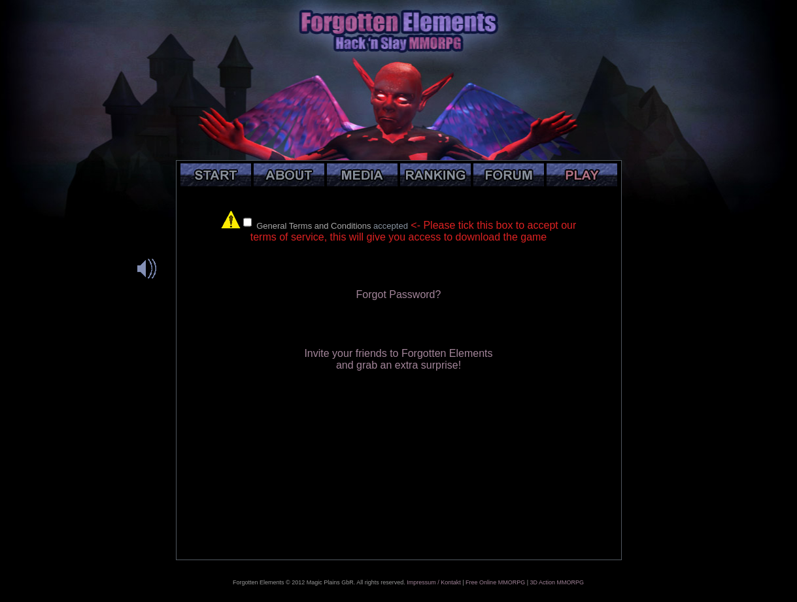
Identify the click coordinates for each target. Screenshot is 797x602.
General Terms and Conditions (313, 226)
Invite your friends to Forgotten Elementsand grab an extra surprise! (398, 359)
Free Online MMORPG (495, 582)
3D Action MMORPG (557, 582)
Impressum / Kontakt (434, 582)
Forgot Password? (398, 294)
